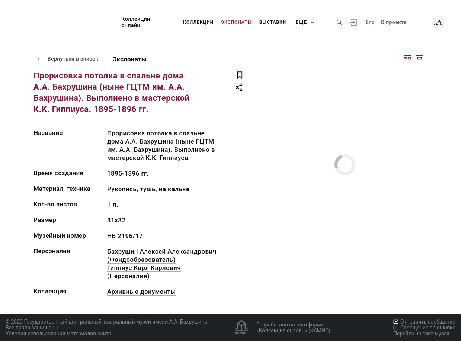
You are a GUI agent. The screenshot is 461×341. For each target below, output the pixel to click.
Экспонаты (236, 22)
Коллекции (198, 22)
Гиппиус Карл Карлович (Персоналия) (144, 272)
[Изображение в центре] (419, 58)
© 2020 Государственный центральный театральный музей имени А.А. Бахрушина (106, 322)
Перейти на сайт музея (421, 334)
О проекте (393, 22)
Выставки (272, 22)
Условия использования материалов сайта (58, 334)
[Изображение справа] (407, 58)
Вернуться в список (67, 59)
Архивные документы (141, 291)
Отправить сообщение (424, 322)
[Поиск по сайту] (339, 22)
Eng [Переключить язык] (370, 22)
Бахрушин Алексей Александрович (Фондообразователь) (161, 255)
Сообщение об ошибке (424, 328)
